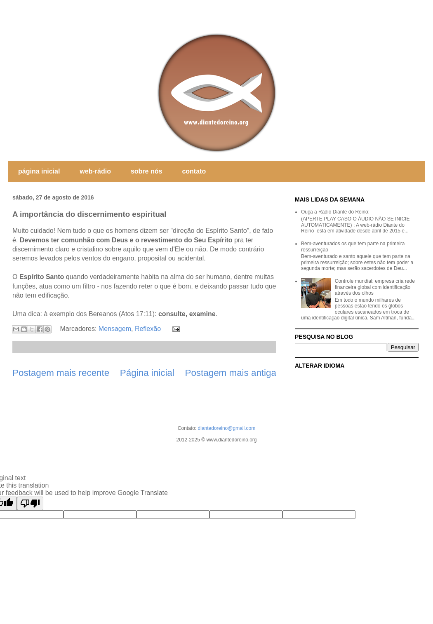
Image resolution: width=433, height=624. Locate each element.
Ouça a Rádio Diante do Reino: (335, 212)
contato (194, 171)
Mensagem (115, 328)
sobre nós (146, 171)
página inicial (39, 171)
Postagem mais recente (60, 373)
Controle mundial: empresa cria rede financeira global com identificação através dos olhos (375, 287)
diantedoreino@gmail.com (227, 428)
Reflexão (148, 328)
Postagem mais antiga (230, 373)
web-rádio (95, 171)
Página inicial (147, 373)
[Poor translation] (30, 503)
